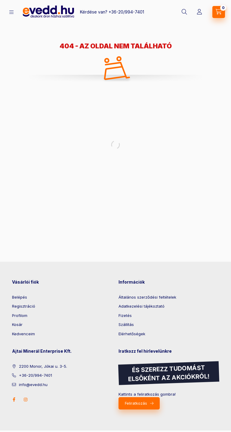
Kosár (17, 324)
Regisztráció (23, 306)
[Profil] (199, 12)
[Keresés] (184, 12)
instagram (26, 400)
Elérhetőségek (132, 333)
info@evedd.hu (33, 384)
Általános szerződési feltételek (147, 297)
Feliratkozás (136, 403)
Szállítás (126, 324)
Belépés (19, 297)
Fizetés (125, 315)
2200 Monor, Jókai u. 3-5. (43, 366)
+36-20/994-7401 (126, 11)
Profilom (19, 315)
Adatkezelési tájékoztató (142, 306)
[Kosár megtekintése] (218, 12)
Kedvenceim (23, 333)
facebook (14, 400)
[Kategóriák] (11, 12)
